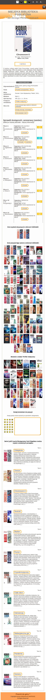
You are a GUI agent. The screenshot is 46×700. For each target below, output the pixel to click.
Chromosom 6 (20, 491)
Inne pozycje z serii (21, 113)
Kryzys (17, 552)
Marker (17, 532)
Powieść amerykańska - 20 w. (24, 89)
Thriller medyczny (21, 101)
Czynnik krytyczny (21, 572)
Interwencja (19, 613)
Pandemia (18, 654)
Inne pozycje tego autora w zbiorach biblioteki (26, 105)
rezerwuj (28, 142)
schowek (24, 132)
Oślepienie (18, 450)
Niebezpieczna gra (21, 633)
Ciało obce (18, 593)
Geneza (17, 674)
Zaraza (17, 471)
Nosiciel (17, 511)
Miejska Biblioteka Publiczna (23, 13)
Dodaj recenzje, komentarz (23, 110)
